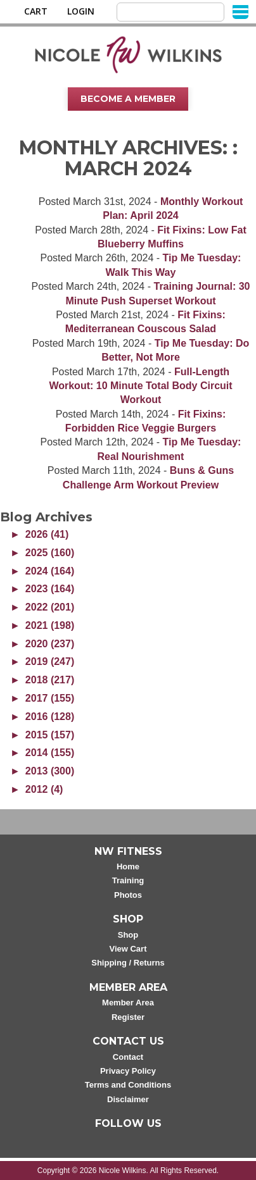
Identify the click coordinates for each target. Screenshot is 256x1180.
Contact (128, 1057)
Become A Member (128, 98)
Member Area (128, 1002)
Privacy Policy (128, 1071)
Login (80, 11)
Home (128, 866)
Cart (36, 11)
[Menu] (240, 11)
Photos (128, 895)
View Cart (127, 948)
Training (128, 880)
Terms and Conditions (128, 1085)
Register (128, 1017)
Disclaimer (128, 1099)
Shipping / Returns (128, 962)
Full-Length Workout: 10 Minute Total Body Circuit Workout (140, 386)
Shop (128, 935)
